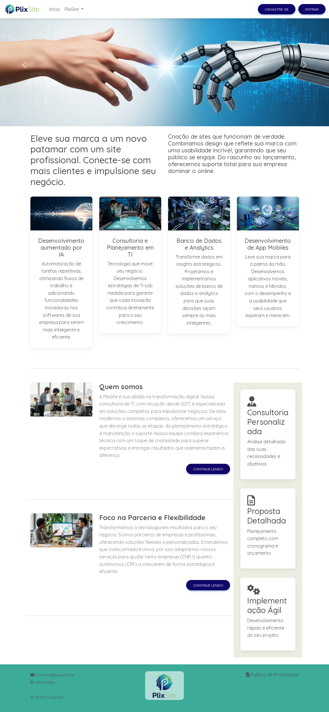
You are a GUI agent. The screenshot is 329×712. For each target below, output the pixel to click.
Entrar (312, 9)
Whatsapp (42, 682)
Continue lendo (208, 469)
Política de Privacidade (275, 675)
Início (54, 9)
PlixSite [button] (72, 9)
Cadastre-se (277, 9)
